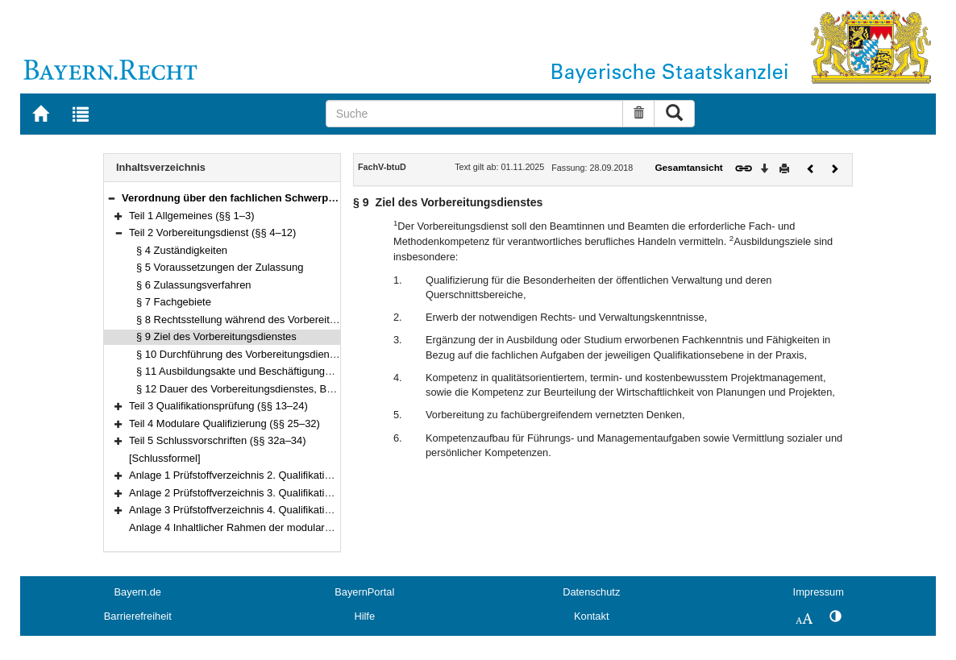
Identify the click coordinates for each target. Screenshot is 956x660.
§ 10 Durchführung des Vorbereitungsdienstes (242, 354)
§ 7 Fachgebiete (173, 302)
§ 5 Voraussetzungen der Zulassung (219, 267)
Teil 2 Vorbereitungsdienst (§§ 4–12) (212, 232)
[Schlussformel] (165, 458)
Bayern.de (137, 592)
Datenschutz (591, 592)
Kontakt (591, 616)
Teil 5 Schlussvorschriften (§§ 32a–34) (217, 440)
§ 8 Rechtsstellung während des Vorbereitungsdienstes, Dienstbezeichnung (311, 319)
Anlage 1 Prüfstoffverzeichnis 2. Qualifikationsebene (249, 475)
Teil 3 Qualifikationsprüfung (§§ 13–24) (218, 406)
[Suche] (474, 113)
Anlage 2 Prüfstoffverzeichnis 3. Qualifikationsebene (249, 493)
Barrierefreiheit (138, 616)
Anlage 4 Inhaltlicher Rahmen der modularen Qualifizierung (266, 527)
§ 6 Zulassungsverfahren (193, 285)
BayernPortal (364, 592)
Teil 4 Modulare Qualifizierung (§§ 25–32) (224, 423)
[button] (111, 198)
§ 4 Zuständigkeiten (181, 250)
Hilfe (364, 616)
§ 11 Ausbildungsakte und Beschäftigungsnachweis (255, 371)
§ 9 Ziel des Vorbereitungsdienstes (216, 336)
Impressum (818, 592)
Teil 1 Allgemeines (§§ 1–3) (192, 216)
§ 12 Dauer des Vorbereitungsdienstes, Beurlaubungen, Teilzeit (282, 389)
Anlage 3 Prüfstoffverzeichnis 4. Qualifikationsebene (249, 510)
